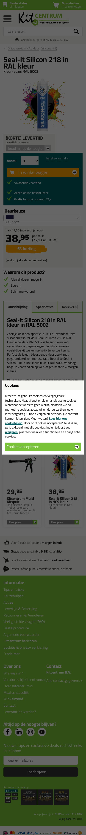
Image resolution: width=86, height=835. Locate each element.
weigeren (11, 432)
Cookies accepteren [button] (22, 446)
